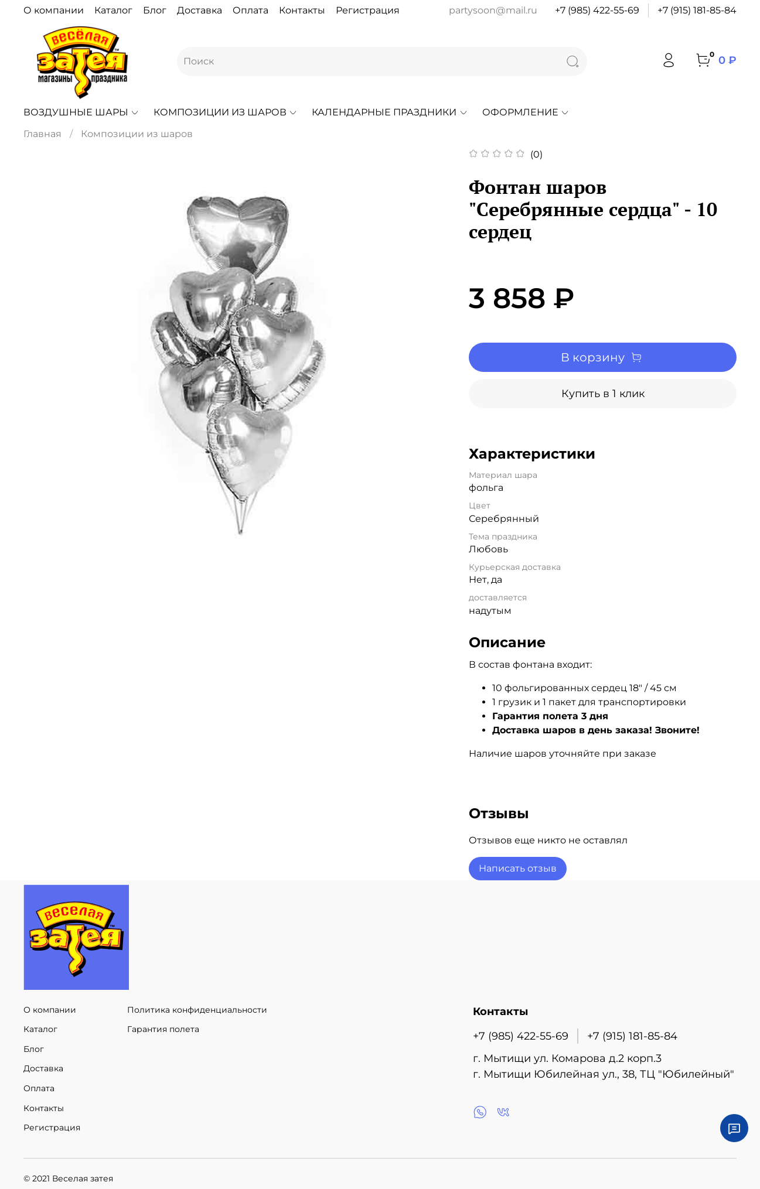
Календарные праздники (390, 112)
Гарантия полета (163, 1029)
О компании (53, 10)
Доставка (199, 10)
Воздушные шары (81, 112)
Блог (154, 10)
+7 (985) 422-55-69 (597, 10)
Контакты (302, 10)
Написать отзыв (518, 868)
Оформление (526, 112)
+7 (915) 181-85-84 (697, 10)
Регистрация (368, 10)
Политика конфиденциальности (197, 1009)
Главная (42, 133)
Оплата (250, 10)
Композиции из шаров (226, 112)
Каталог (113, 10)
